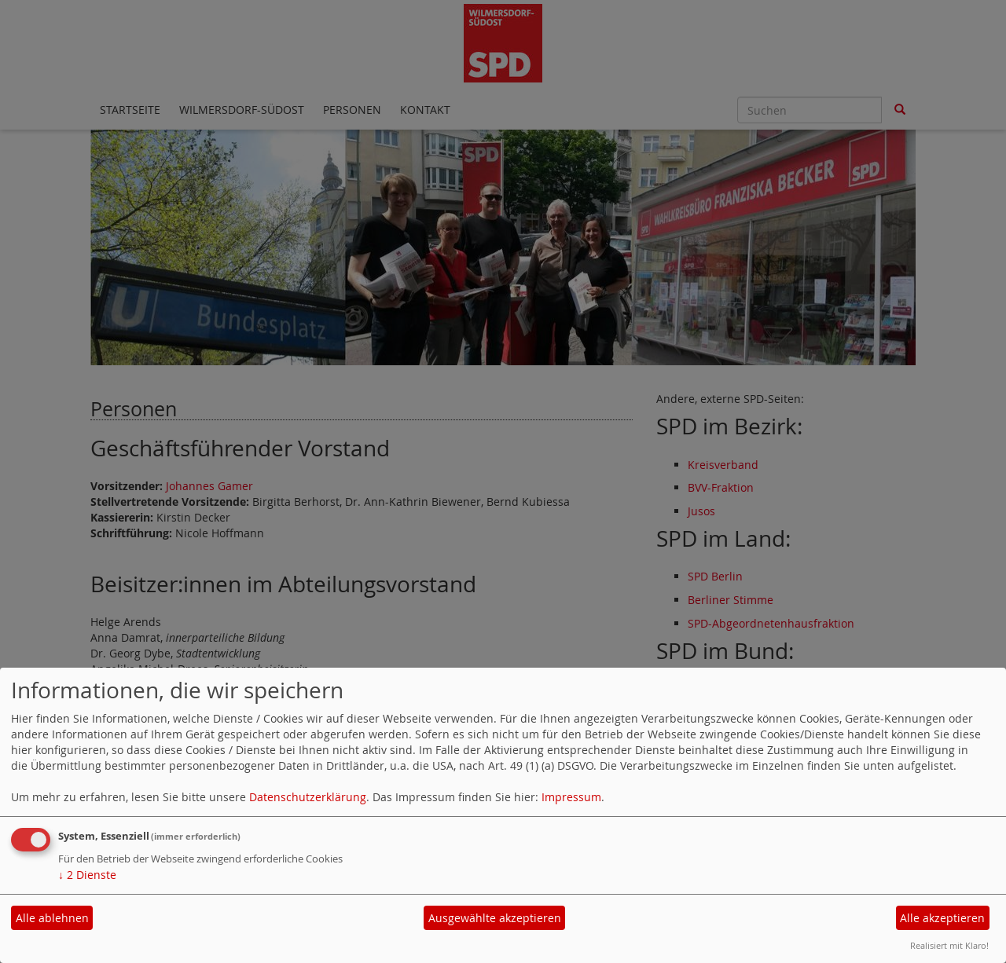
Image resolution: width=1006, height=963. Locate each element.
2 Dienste (87, 874)
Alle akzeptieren (942, 917)
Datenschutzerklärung (307, 796)
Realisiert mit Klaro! (949, 945)
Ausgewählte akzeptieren (494, 917)
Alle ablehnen (52, 917)
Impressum (571, 796)
